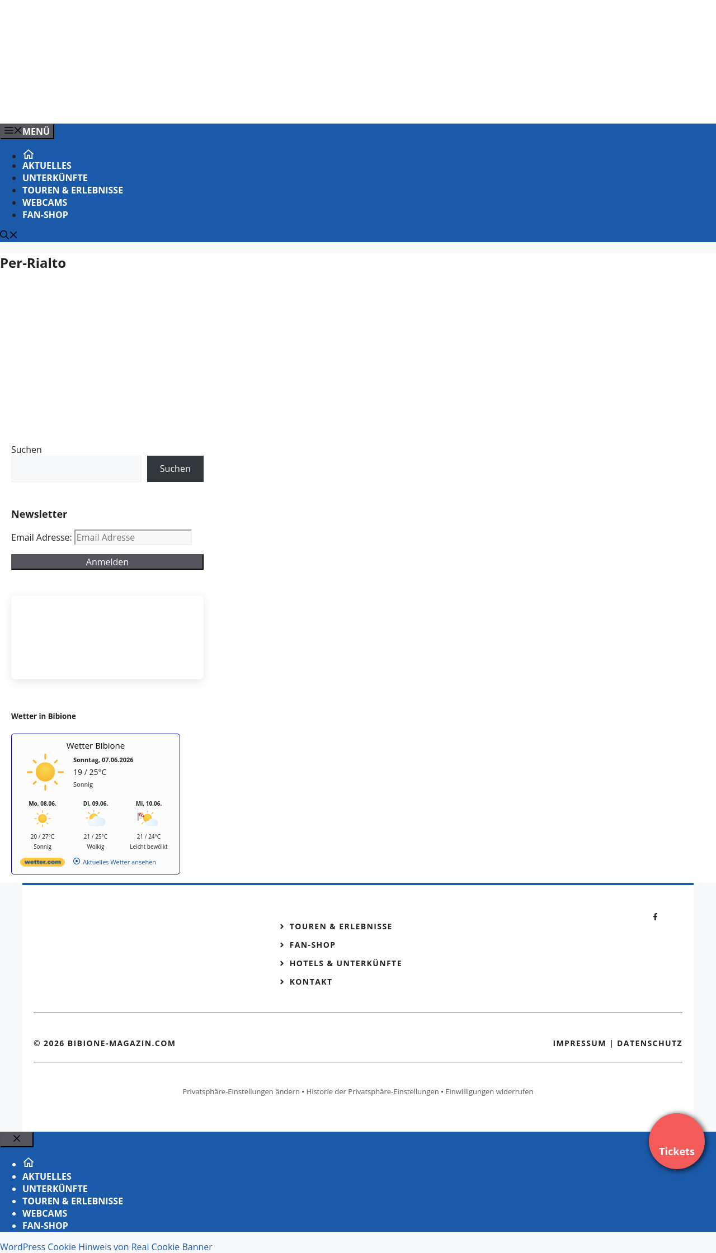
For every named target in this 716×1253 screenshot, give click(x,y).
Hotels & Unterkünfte (346, 963)
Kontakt (311, 981)
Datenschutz (649, 1043)
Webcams (44, 202)
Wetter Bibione (96, 745)
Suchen (26, 449)
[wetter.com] (42, 864)
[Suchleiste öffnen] (9, 236)
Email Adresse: (42, 537)
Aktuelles (47, 165)
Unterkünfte (55, 178)
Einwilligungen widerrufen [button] (489, 1091)
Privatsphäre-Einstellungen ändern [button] (240, 1091)
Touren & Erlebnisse (72, 190)
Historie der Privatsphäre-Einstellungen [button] (373, 1091)
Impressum (579, 1043)
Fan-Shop (45, 215)
